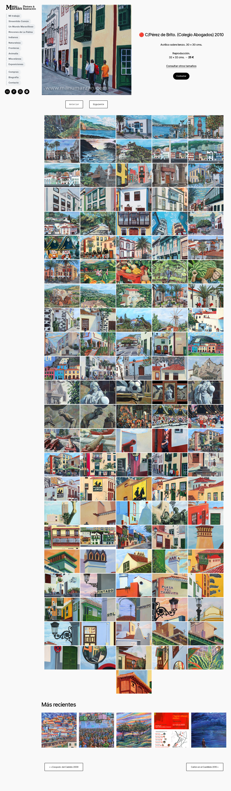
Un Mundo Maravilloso (21, 26)
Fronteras (14, 48)
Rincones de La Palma (21, 32)
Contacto (14, 82)
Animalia (13, 53)
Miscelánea (15, 58)
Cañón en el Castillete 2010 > (205, 767)
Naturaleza (15, 42)
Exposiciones (16, 64)
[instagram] (20, 91)
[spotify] (26, 91)
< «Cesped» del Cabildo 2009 (63, 767)
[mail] (7, 91)
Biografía (14, 77)
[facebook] (13, 91)
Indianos (13, 37)
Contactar (181, 76)
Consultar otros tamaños (181, 65)
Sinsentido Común (19, 21)
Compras (14, 71)
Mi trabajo (14, 15)
